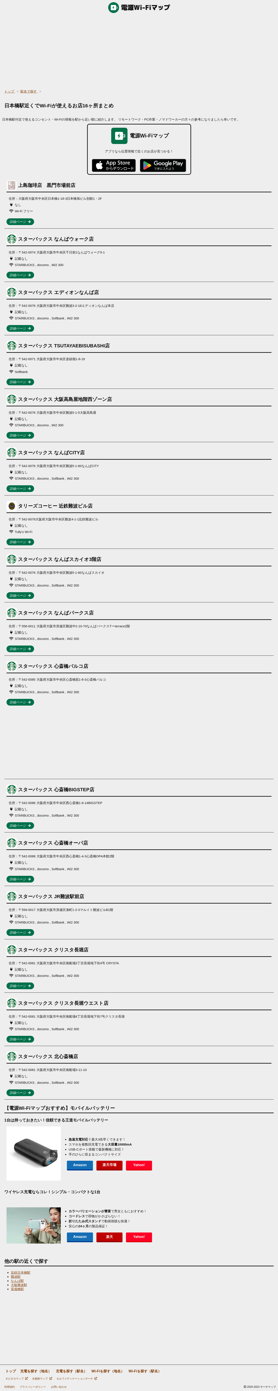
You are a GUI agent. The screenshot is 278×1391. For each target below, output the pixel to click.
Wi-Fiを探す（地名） (107, 1371)
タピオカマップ (16, 1378)
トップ (10, 1371)
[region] (139, 50)
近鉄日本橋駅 (20, 1272)
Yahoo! (139, 1165)
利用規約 (9, 1386)
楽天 (109, 1237)
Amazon (80, 1165)
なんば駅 (17, 1281)
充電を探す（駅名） (71, 1371)
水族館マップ (42, 1378)
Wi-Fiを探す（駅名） (145, 1371)
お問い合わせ (59, 1386)
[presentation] (53, 1153)
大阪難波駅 (19, 1285)
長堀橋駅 (17, 1289)
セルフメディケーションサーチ (76, 1378)
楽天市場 (109, 1165)
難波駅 (16, 1276)
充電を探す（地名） (35, 1371)
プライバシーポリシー (33, 1386)
